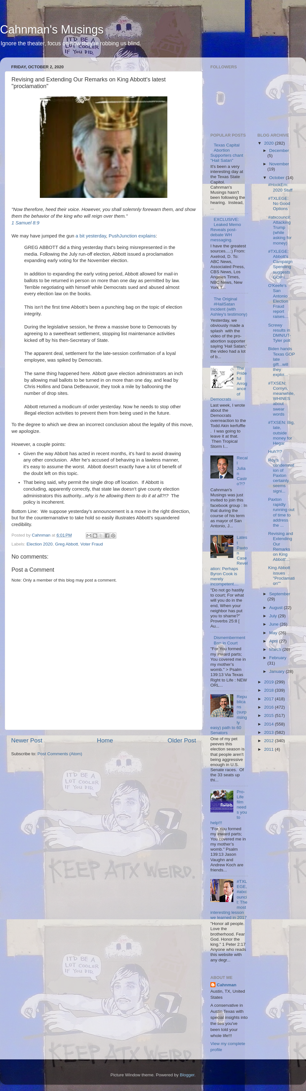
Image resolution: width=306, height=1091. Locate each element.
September (279, 593)
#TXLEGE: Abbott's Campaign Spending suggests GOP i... (280, 264)
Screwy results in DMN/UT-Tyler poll (279, 333)
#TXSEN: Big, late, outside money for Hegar (281, 433)
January (277, 671)
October (277, 177)
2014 (269, 724)
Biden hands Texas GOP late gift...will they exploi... (281, 361)
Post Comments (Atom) (60, 753)
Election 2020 (39, 544)
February (278, 657)
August (276, 607)
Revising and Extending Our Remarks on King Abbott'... (280, 546)
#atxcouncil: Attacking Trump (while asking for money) (280, 230)
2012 (269, 740)
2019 (269, 682)
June (274, 624)
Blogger (187, 1074)
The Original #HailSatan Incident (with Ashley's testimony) (228, 307)
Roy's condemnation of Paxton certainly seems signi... (281, 475)
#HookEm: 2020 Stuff (280, 187)
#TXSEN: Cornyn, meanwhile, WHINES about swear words (281, 399)
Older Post (182, 740)
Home (105, 740)
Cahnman (227, 984)
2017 (269, 698)
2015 (269, 715)
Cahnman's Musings (52, 29)
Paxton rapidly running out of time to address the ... (281, 512)
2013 (269, 732)
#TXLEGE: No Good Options (279, 203)
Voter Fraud (91, 544)
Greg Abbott (66, 544)
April (274, 641)
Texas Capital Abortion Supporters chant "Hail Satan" (226, 153)
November (279, 164)
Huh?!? (275, 451)
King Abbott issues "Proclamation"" (281, 575)
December (279, 150)
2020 (269, 143)
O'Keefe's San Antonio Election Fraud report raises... (278, 301)
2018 (269, 690)
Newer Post (26, 740)
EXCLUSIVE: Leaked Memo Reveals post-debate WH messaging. (225, 230)
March (275, 649)
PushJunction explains (132, 235)
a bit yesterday (91, 235)
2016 (269, 707)
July (273, 615)
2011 (269, 749)
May (274, 632)
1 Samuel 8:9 (25, 222)
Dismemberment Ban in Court (229, 640)
